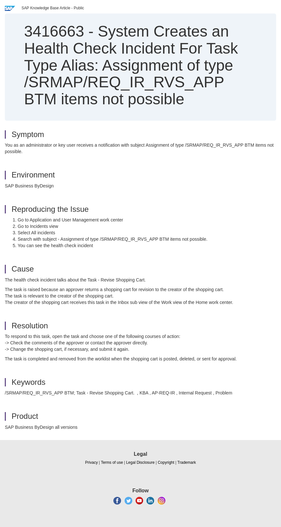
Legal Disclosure (140, 462)
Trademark (186, 462)
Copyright (166, 462)
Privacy (91, 462)
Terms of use (112, 462)
